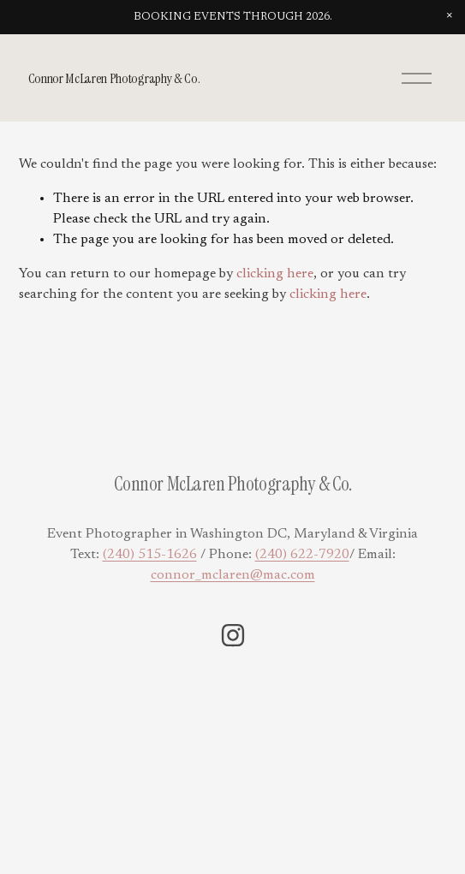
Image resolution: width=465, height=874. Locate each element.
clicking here (274, 274)
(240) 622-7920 (302, 555)
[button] (449, 15)
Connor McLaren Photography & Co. (114, 78)
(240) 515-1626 (150, 555)
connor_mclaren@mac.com (233, 575)
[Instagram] (233, 635)
